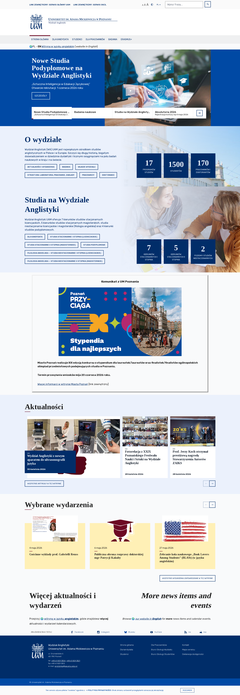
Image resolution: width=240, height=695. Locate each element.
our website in (148, 618)
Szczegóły (41, 96)
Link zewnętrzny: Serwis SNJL (89, 5)
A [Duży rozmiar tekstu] (148, 4)
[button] (206, 483)
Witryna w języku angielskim (58, 46)
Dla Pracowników (95, 39)
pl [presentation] (158, 5)
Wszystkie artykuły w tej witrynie (44, 483)
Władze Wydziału (86, 167)
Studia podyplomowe (94, 245)
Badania (112, 39)
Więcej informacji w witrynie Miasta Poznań (63, 384)
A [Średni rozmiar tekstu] (145, 4)
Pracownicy (88, 175)
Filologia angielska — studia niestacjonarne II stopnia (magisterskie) (64, 261)
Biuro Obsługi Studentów (163, 654)
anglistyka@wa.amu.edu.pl (66, 666)
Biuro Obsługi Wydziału (161, 649)
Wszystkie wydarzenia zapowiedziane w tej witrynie (187, 578)
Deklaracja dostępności (193, 654)
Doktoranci (108, 175)
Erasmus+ (126, 39)
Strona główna (40, 39)
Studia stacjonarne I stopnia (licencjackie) (73, 237)
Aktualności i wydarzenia (40, 167)
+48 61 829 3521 (73, 661)
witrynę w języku (61, 618)
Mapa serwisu (188, 649)
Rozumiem (187, 690)
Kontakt (185, 645)
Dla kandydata (60, 39)
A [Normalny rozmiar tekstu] (142, 5)
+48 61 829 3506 (58, 661)
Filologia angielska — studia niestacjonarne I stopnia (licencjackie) (64, 253)
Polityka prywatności (99, 690)
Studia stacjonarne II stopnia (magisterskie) (51, 245)
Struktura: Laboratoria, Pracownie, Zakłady (50, 175)
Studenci (77, 39)
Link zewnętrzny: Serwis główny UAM (49, 5)
